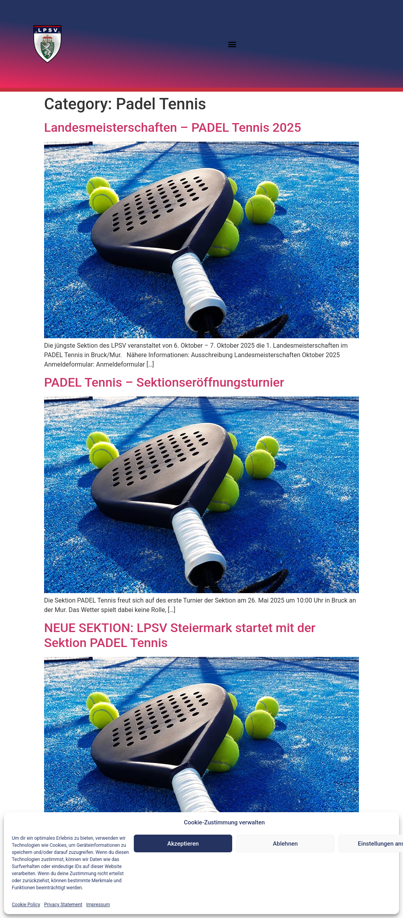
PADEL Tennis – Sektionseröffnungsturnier (164, 382)
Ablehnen (285, 843)
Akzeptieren (183, 843)
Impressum (98, 904)
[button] (232, 43)
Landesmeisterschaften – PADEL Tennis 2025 (172, 127)
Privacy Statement (63, 904)
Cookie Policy (26, 904)
